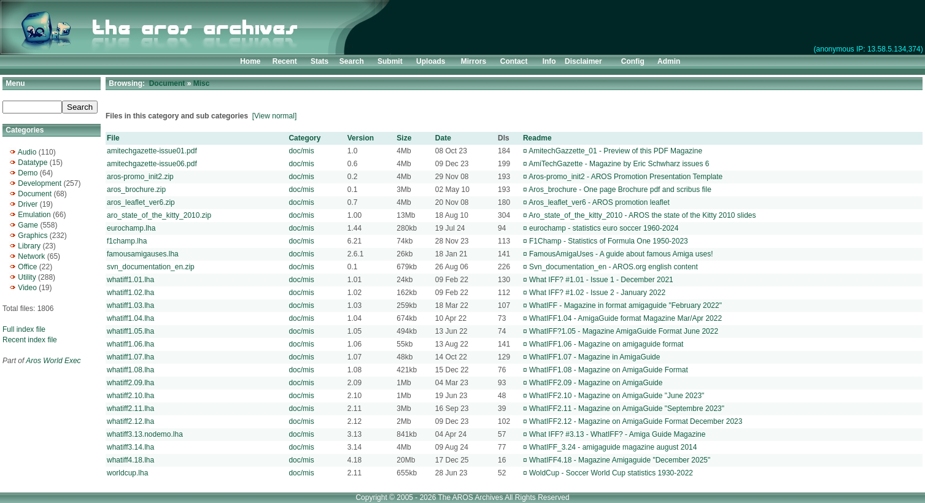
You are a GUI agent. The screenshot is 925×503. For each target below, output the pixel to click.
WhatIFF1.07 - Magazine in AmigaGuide (594, 357)
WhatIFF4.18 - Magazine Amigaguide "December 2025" (619, 460)
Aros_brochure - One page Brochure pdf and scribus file (619, 189)
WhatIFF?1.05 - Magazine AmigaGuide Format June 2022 (623, 331)
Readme (537, 138)
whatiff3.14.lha (130, 447)
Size (404, 138)
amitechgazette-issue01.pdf (152, 151)
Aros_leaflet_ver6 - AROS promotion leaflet (598, 202)
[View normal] (274, 116)
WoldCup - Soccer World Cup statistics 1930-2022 (611, 473)
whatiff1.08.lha (130, 370)
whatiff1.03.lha (130, 305)
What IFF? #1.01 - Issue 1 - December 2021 (601, 279)
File (113, 138)
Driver (27, 204)
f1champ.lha (127, 241)
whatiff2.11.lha (130, 408)
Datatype (32, 162)
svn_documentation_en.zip (151, 267)
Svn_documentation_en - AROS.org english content (613, 267)
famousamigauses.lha (143, 254)
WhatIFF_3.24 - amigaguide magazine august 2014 (613, 447)
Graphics (32, 235)
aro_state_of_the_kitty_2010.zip (159, 215)
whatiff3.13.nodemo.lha (145, 434)
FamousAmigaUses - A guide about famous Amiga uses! (621, 254)
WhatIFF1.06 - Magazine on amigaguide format (606, 344)
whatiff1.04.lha (130, 318)
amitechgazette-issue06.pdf (152, 163)
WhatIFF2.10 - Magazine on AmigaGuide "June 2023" (616, 395)
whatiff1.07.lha (130, 357)
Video (27, 287)
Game (28, 225)
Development (39, 183)
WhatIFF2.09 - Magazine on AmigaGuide (595, 382)
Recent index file (29, 340)
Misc (201, 83)
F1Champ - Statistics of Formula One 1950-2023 (608, 241)
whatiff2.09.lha (130, 382)
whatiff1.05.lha (130, 331)
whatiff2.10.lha (130, 395)
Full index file (23, 329)
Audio (27, 152)
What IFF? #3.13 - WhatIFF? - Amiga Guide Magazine (617, 434)
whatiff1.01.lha (130, 279)
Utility (27, 277)
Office (27, 267)
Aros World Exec (53, 360)
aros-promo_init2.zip (140, 176)
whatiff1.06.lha (130, 344)
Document (35, 194)
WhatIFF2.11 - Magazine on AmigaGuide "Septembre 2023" (626, 408)
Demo (27, 173)
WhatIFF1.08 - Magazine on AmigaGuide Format (608, 370)
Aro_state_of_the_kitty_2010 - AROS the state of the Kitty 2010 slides (642, 215)
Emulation (34, 214)
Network (31, 256)
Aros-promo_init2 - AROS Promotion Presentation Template (625, 176)
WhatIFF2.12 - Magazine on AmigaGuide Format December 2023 (636, 421)
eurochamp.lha (131, 228)
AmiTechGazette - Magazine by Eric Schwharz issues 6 (618, 163)
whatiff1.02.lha (130, 292)
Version (360, 138)
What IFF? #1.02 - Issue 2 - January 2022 (597, 292)
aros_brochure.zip (136, 189)
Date (443, 138)
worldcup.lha (127, 473)
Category (304, 138)
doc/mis (301, 151)
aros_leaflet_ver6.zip (141, 202)
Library (29, 246)
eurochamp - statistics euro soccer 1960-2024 (603, 228)
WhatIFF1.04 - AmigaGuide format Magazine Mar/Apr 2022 (625, 318)
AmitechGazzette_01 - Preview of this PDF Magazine (615, 151)
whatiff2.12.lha (130, 421)
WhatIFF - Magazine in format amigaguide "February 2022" (625, 305)
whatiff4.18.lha (130, 460)
